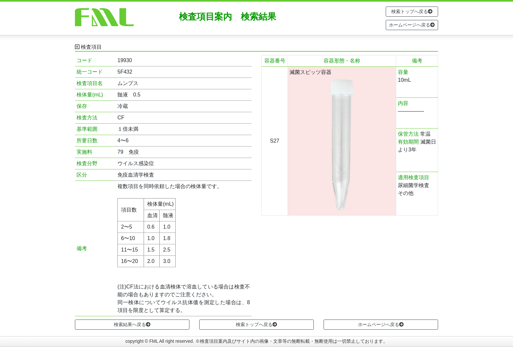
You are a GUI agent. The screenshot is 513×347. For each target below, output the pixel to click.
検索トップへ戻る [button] (412, 11)
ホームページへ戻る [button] (412, 24)
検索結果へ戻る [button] (132, 324)
